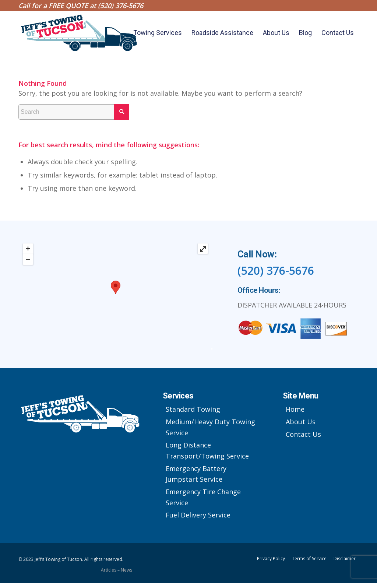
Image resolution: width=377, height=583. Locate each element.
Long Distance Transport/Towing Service (207, 450)
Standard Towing (193, 409)
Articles (109, 570)
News (126, 570)
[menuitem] (157, 32)
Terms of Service (309, 558)
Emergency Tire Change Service (203, 497)
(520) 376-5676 (120, 5)
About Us (301, 421)
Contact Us (303, 434)
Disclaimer (345, 558)
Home (295, 409)
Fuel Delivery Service (198, 514)
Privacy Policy (271, 558)
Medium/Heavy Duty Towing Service (210, 427)
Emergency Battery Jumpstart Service (196, 474)
